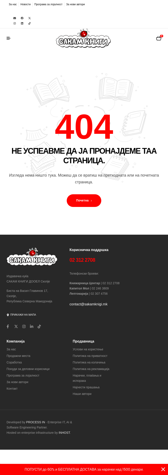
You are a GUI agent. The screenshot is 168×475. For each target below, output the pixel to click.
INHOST (64, 432)
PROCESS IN (36, 422)
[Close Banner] (163, 469)
